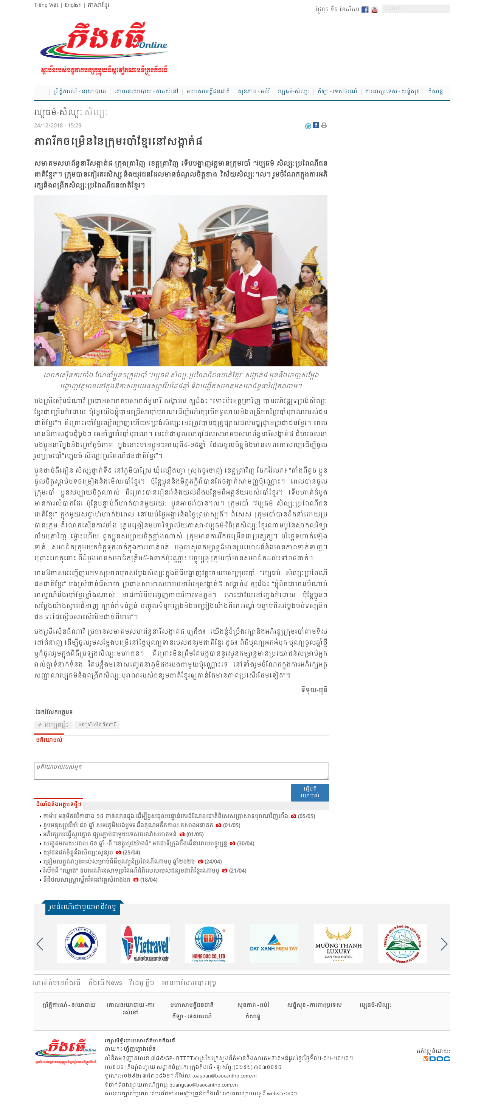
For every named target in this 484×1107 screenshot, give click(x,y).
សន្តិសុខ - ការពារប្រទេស (314, 1005)
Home (41, 92)
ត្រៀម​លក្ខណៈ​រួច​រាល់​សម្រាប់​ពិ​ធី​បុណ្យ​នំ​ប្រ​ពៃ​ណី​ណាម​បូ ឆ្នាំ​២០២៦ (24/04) (132, 862)
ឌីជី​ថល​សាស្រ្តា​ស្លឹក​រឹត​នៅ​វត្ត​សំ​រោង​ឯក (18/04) (100, 880)
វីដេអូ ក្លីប (142, 983)
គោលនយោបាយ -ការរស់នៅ (131, 1009)
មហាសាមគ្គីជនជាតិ (208, 92)
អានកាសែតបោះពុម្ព (189, 983)
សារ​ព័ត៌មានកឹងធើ (56, 983)
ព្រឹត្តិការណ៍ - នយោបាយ (79, 92)
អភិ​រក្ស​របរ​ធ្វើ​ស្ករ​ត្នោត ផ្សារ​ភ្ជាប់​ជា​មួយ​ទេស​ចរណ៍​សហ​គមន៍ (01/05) (123, 834)
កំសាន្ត (435, 92)
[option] (81, 943)
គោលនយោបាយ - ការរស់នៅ (146, 92)
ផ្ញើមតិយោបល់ (310, 792)
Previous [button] (39, 944)
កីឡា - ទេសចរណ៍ (337, 92)
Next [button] (444, 944)
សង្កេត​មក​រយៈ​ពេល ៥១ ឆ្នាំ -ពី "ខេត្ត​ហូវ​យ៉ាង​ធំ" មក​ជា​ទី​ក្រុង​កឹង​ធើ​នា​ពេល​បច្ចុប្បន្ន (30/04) (148, 843)
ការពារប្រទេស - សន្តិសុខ (392, 92)
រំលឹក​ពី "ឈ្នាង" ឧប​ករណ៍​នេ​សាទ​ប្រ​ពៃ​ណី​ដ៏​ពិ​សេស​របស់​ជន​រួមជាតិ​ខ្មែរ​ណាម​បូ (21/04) (144, 871)
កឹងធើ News (105, 983)
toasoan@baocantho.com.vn (224, 1076)
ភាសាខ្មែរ (99, 5)
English (73, 5)
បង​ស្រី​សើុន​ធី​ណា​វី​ (97, 725)
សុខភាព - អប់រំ (254, 92)
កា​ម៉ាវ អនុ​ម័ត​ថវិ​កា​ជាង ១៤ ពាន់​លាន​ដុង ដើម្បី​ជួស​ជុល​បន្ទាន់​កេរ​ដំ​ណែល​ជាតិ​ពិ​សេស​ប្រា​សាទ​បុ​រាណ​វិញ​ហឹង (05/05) (179, 816)
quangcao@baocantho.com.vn (203, 1085)
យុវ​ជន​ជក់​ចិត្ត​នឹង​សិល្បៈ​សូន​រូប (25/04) (91, 852)
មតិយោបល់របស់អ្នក (181, 771)
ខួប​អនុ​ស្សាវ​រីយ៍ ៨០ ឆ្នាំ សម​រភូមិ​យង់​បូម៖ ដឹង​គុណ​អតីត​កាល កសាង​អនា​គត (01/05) (141, 825)
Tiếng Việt (46, 5)
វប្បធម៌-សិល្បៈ (294, 92)
